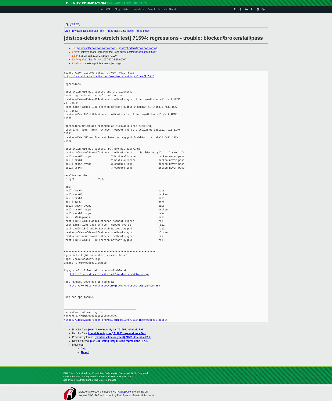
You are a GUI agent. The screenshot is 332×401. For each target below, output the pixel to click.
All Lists (75, 24)
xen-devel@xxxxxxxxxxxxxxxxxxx (97, 48)
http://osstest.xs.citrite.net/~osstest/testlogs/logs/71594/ (109, 76)
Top (66, 24)
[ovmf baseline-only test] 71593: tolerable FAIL (116, 329)
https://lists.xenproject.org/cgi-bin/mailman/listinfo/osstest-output (116, 320)
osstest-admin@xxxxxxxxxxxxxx (138, 48)
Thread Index (141, 30)
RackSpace (124, 391)
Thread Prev (97, 30)
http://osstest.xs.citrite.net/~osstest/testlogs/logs (109, 274)
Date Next (82, 30)
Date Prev (70, 30)
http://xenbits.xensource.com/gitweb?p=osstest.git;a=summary (115, 286)
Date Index (127, 30)
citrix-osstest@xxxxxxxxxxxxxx (138, 51)
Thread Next (112, 30)
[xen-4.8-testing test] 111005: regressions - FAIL (117, 333)
